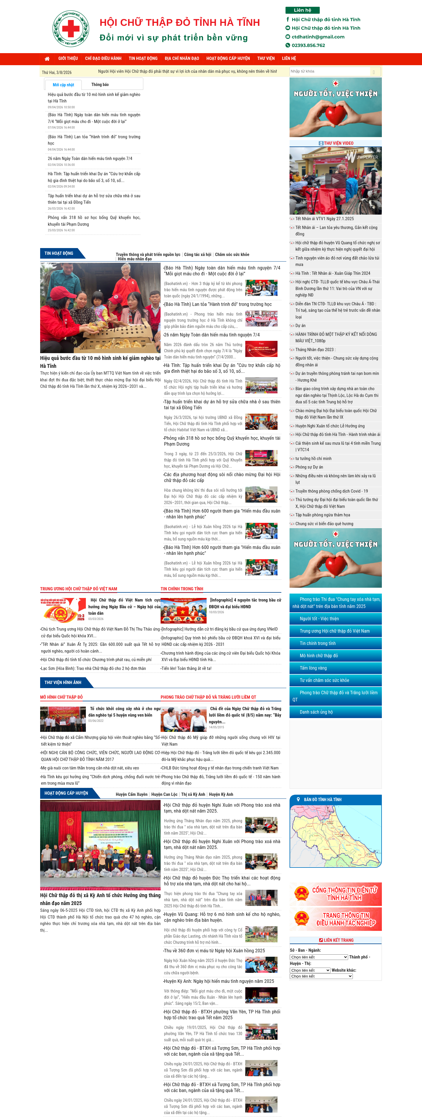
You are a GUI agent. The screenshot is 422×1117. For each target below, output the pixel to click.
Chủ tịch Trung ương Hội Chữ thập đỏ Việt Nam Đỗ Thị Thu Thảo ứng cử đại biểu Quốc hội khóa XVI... (100, 632)
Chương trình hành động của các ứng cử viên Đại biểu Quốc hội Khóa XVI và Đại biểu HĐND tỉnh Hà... (220, 657)
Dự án (300, 325)
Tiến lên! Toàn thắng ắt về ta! (186, 668)
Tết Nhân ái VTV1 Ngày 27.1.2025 (324, 218)
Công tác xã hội (197, 254)
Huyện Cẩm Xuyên (131, 794)
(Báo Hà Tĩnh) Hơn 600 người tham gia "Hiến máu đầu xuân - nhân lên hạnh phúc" (222, 514)
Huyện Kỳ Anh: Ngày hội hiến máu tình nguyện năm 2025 (219, 981)
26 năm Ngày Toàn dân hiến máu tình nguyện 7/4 (90, 158)
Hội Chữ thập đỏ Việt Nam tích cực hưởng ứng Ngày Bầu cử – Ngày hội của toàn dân (125, 606)
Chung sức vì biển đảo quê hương (324, 523)
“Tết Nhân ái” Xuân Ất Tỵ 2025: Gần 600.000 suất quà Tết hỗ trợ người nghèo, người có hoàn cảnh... (100, 648)
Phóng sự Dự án (309, 467)
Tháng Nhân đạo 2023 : (315, 349)
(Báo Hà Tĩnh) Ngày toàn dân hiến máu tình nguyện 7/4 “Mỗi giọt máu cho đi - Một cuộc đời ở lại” (222, 271)
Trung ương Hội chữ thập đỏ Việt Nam (78, 589)
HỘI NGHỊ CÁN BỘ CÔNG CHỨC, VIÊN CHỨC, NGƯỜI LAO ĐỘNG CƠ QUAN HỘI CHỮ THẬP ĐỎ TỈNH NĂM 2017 (100, 756)
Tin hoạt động (59, 253)
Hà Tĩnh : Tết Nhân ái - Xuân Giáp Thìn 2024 (332, 273)
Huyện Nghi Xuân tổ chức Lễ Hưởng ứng (330, 426)
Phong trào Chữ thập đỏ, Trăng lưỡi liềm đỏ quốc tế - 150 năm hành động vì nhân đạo (220, 780)
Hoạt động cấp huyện (66, 793)
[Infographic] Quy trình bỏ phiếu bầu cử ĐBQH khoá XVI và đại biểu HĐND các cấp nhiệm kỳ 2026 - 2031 (220, 641)
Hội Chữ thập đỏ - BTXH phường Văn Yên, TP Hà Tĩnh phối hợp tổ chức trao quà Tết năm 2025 (222, 1014)
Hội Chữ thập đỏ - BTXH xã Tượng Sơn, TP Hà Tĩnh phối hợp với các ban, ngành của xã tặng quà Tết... (222, 1051)
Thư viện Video (339, 143)
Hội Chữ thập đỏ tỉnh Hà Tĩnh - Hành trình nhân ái (337, 434)
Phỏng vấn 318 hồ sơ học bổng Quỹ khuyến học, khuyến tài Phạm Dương (222, 441)
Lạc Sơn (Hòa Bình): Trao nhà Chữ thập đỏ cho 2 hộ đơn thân (93, 668)
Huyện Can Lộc (164, 794)
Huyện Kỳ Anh (221, 794)
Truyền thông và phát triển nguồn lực (148, 254)
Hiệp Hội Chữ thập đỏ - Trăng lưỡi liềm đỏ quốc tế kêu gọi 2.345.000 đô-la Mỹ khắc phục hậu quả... (220, 756)
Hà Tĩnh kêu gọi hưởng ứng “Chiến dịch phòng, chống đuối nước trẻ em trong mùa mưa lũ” (100, 780)
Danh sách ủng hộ (316, 712)
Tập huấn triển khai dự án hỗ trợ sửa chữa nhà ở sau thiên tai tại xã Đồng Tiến (222, 404)
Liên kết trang (336, 940)
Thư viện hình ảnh (63, 682)
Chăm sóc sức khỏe (232, 254)
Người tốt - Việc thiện (319, 618)
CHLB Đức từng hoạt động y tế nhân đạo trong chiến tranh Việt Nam (220, 768)
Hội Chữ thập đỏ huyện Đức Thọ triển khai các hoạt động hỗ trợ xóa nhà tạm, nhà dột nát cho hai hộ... (222, 881)
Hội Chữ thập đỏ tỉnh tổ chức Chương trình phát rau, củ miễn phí (96, 659)
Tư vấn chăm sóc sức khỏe (324, 680)
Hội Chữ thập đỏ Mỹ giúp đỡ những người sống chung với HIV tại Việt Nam (220, 741)
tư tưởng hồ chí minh (313, 458)
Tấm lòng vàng (313, 668)
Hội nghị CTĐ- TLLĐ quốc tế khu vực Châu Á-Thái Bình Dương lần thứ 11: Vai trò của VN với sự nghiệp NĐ (337, 288)
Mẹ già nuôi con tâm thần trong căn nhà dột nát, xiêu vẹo (90, 768)
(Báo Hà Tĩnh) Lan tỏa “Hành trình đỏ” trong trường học (218, 304)
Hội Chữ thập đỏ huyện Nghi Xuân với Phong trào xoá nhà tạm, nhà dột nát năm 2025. (222, 808)
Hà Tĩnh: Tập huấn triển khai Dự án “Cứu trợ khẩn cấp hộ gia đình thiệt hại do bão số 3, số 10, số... (222, 368)
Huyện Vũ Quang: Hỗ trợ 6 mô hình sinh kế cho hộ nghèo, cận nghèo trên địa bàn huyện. (222, 917)
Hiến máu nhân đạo (135, 259)
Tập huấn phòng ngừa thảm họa (322, 515)
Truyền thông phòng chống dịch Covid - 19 (331, 491)
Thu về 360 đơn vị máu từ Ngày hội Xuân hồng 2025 (214, 950)
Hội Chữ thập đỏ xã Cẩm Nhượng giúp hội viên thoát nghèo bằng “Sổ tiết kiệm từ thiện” (100, 741)
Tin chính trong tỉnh (182, 589)
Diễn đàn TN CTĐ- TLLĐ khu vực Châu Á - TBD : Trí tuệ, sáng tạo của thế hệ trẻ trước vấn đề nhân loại (337, 310)
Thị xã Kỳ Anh (193, 794)
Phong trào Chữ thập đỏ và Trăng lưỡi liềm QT (208, 697)
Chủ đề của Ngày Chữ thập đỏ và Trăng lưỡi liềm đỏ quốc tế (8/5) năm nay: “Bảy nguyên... (245, 715)
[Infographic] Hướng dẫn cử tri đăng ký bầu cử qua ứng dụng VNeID (219, 629)
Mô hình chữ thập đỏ (61, 697)
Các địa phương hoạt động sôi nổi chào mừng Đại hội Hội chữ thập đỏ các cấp (222, 477)
